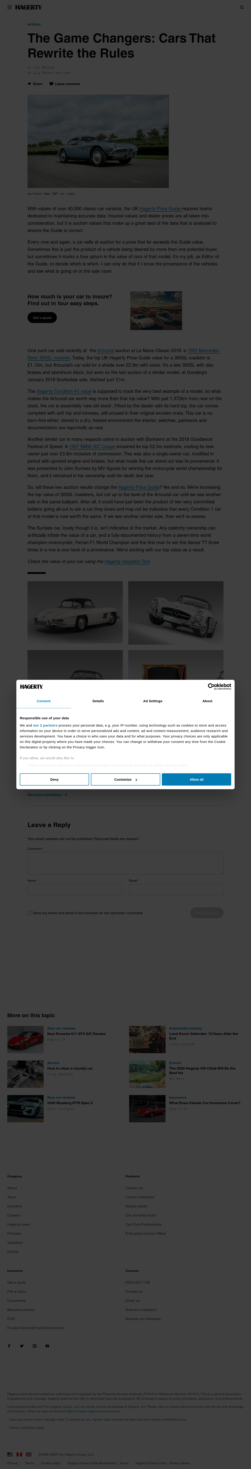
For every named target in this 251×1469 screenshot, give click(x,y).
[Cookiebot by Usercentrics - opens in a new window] (204, 686)
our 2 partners (52, 725)
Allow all (192, 779)
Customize (125, 779)
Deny (59, 779)
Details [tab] (100, 701)
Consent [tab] (49, 701)
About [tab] (202, 701)
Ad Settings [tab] (151, 701)
